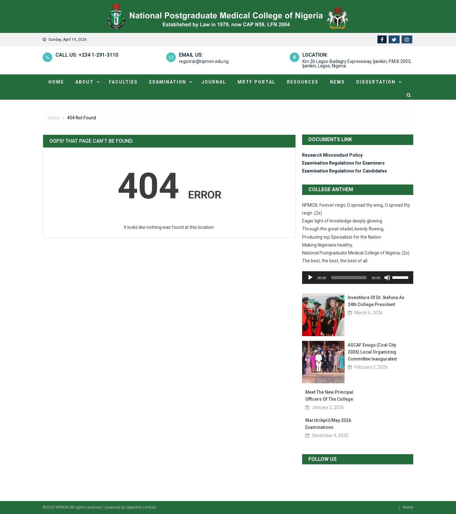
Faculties (123, 82)
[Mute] (387, 277)
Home (56, 82)
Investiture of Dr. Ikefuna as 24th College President (376, 301)
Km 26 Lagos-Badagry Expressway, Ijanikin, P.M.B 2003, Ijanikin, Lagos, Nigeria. (356, 63)
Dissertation (376, 82)
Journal (213, 82)
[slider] (349, 277)
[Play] (310, 277)
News (337, 82)
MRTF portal (257, 82)
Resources (303, 82)
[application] (357, 277)
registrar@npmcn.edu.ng (204, 61)
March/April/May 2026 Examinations (328, 424)
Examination (167, 82)
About (84, 82)
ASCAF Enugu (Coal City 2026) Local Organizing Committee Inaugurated (372, 351)
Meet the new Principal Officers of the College (329, 396)
